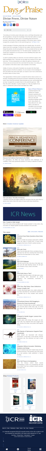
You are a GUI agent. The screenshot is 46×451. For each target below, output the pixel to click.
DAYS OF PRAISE (7, 16)
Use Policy (13, 435)
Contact (33, 435)
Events (21, 428)
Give (24, 428)
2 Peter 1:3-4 (35, 42)
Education (31, 428)
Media (17, 428)
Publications (13, 428)
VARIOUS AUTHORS (7, 163)
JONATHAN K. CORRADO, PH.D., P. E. (24, 297)
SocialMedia (29, 449)
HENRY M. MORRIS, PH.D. (22, 256)
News (8, 428)
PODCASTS (40, 231)
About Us (4, 428)
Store (27, 428)
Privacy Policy (20, 435)
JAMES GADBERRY (7, 203)
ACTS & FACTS (34, 231)
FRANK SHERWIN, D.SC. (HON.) (9, 227)
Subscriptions (27, 435)
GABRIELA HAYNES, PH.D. (22, 341)
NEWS (29, 231)
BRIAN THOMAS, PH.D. (22, 369)
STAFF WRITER (21, 268)
